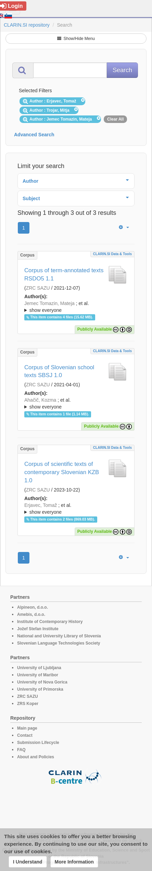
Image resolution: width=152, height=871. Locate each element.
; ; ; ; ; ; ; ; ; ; (76, 403)
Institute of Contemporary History (50, 621)
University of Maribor (37, 675)
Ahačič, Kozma (40, 400)
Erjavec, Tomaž (40, 505)
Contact (25, 735)
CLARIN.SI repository (27, 25)
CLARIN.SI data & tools (112, 254)
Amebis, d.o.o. (31, 614)
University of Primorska (40, 689)
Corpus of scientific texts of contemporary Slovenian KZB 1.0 (61, 472)
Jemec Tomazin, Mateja (49, 303)
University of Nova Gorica (42, 682)
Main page (27, 728)
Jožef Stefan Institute (38, 628)
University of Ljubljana (39, 667)
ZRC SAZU (38, 288)
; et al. (76, 307)
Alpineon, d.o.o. (32, 607)
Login (11, 6)
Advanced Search (34, 134)
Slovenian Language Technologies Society (58, 643)
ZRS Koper (27, 703)
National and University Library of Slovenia (59, 636)
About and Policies (35, 757)
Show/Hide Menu (76, 38)
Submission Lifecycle (38, 742)
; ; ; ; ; (76, 307)
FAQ (21, 749)
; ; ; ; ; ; (76, 508)
